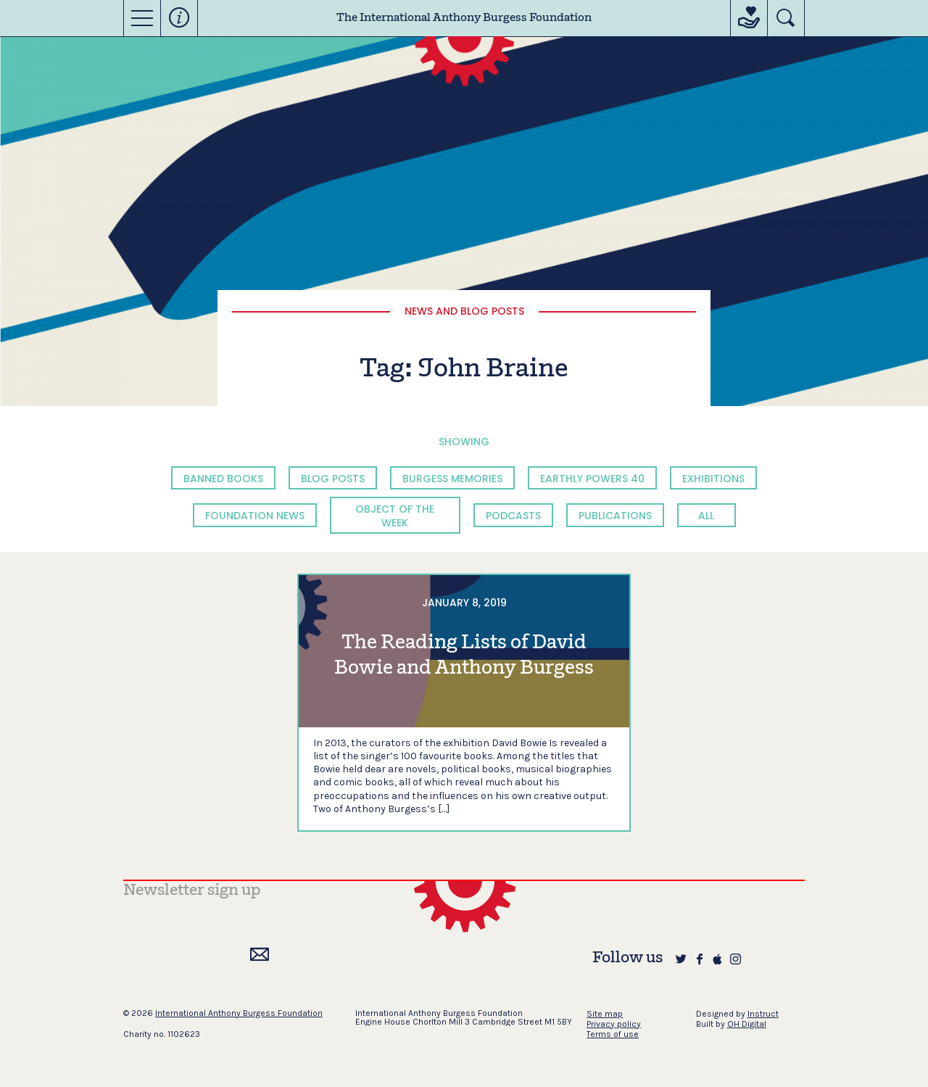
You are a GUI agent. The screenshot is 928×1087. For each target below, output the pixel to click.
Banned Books (223, 478)
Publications (615, 515)
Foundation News (254, 515)
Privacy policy (614, 1024)
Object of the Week (394, 515)
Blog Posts (333, 478)
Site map (605, 1014)
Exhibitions (713, 478)
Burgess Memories (452, 478)
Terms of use (613, 1034)
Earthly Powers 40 (592, 478)
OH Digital (746, 1024)
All (706, 515)
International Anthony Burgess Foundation (239, 1013)
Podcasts (513, 515)
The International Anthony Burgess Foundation (464, 18)
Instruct (763, 1014)
